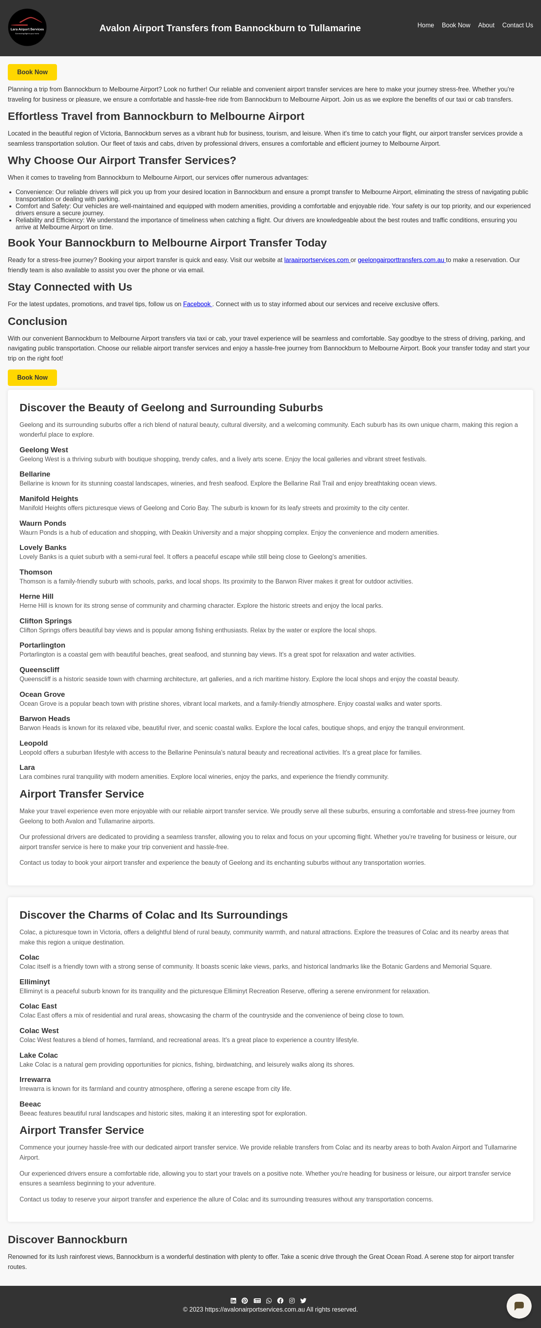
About (486, 25)
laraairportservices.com (317, 260)
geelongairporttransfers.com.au (402, 260)
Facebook (197, 304)
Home (425, 25)
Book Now (456, 25)
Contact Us (517, 25)
